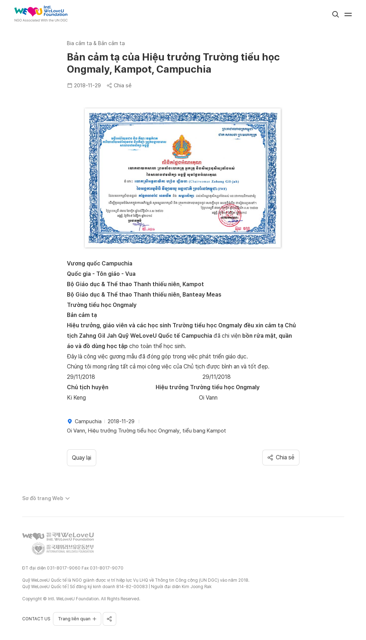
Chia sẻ (119, 85)
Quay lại (81, 457)
